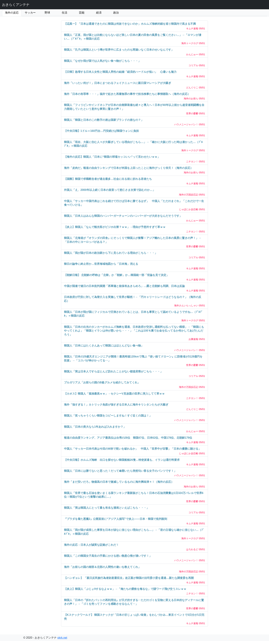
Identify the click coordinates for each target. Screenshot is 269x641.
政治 (116, 12)
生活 (64, 12)
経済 (99, 12)
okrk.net (62, 637)
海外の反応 (12, 12)
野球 (47, 12)
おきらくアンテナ (16, 5)
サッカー (30, 12)
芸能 (81, 12)
